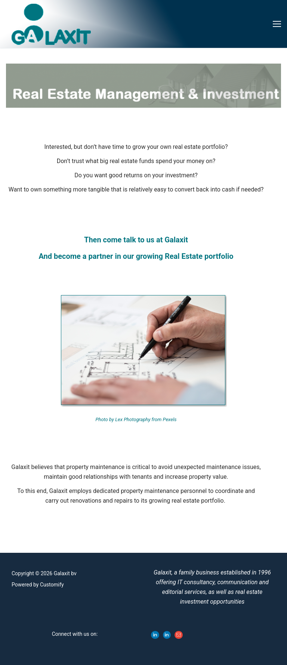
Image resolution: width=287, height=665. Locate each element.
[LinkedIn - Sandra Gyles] (155, 635)
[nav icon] (277, 24)
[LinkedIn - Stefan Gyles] (167, 635)
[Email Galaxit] (179, 635)
